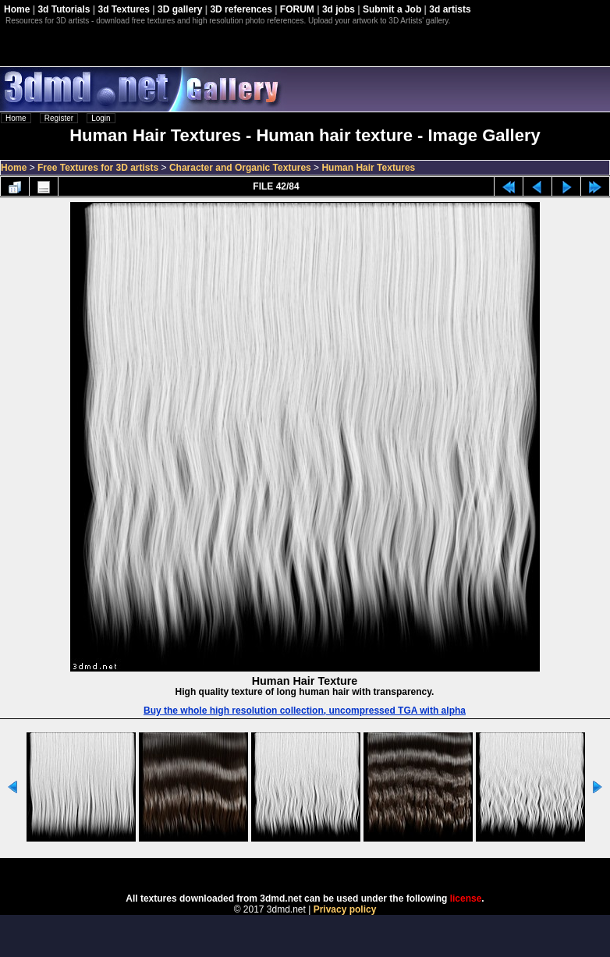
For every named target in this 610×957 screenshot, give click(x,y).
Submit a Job (392, 9)
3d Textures (124, 9)
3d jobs (338, 9)
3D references (240, 9)
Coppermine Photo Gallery (324, 870)
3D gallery (180, 9)
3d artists (449, 9)
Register (58, 118)
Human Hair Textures (368, 167)
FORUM (297, 9)
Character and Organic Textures (240, 167)
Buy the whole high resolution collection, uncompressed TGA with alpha (305, 710)
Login (100, 118)
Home (17, 9)
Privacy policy (345, 909)
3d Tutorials (63, 9)
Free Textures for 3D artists (97, 167)
